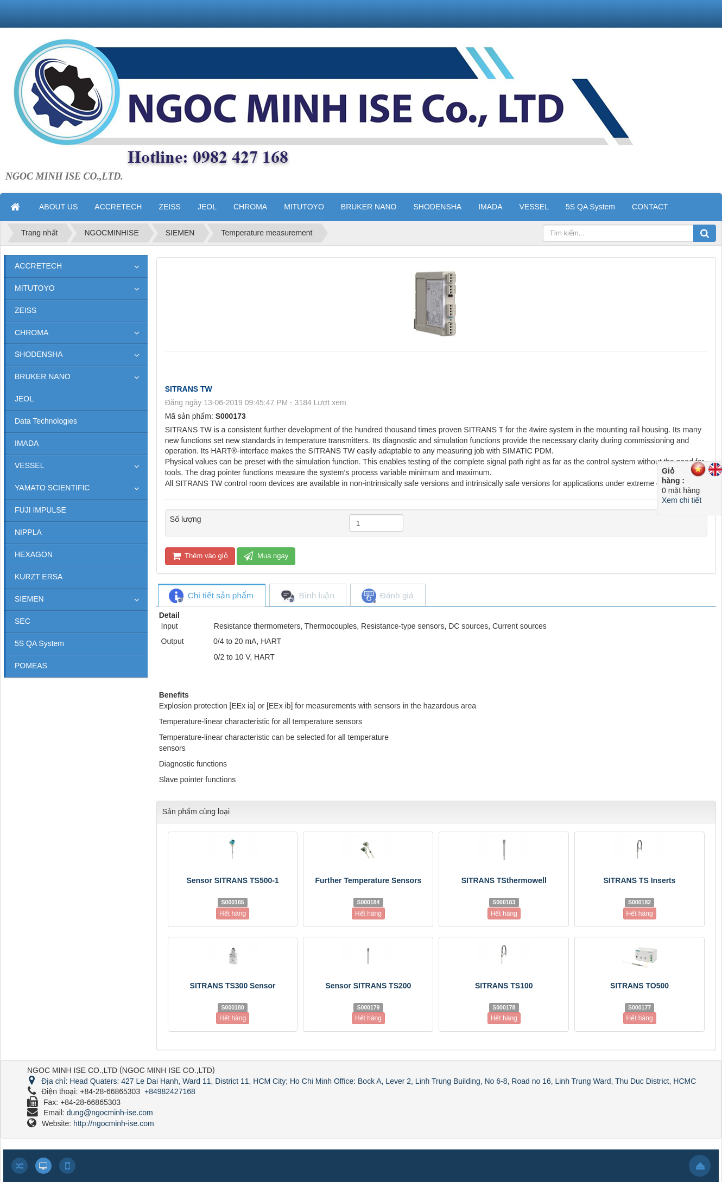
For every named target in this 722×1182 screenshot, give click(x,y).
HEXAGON (34, 554)
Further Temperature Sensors (368, 880)
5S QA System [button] (590, 206)
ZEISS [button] (169, 206)
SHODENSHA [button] (437, 206)
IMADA (27, 443)
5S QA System (39, 643)
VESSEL (29, 465)
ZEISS (25, 310)
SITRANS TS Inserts (640, 880)
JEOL (24, 398)
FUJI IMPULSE (40, 510)
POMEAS (31, 665)
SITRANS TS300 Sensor (233, 985)
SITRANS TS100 (504, 985)
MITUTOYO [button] (304, 206)
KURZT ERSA (38, 576)
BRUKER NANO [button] (369, 206)
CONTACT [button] (650, 206)
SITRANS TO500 (639, 985)
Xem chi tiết (681, 500)
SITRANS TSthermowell (504, 880)
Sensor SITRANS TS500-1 (232, 880)
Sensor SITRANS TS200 (368, 985)
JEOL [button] (207, 206)
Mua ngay (266, 555)
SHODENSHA (39, 354)
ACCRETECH (38, 265)
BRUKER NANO (43, 376)
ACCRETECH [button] (118, 206)
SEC (22, 621)
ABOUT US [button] (58, 206)
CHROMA (31, 332)
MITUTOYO (35, 288)
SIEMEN (29, 599)
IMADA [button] (490, 206)
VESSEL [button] (534, 206)
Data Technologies (46, 421)
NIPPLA (28, 532)
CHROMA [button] (250, 206)
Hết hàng (232, 913)
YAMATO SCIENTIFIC (52, 487)
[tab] (211, 595)
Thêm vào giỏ (200, 555)
